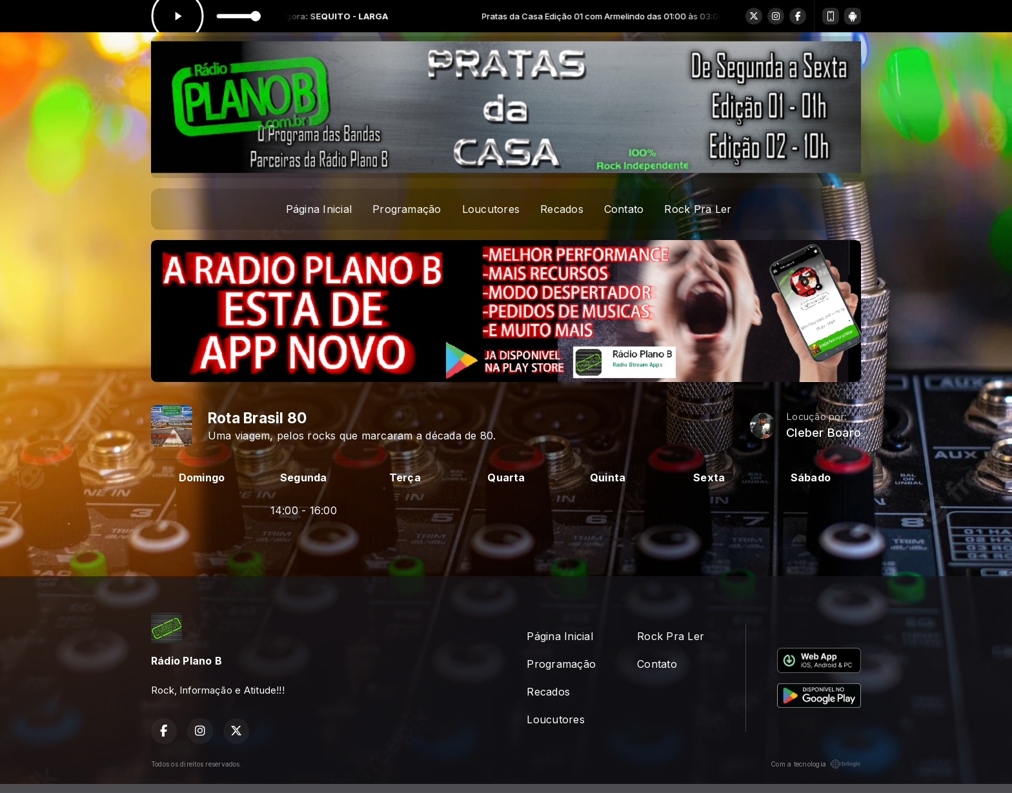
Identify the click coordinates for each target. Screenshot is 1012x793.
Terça (405, 477)
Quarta (506, 477)
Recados (561, 209)
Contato (624, 209)
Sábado (811, 477)
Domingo (202, 477)
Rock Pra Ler (697, 209)
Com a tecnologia (816, 763)
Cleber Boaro (823, 432)
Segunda (303, 477)
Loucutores (491, 209)
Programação (406, 209)
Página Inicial (319, 209)
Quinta (607, 477)
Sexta (709, 477)
